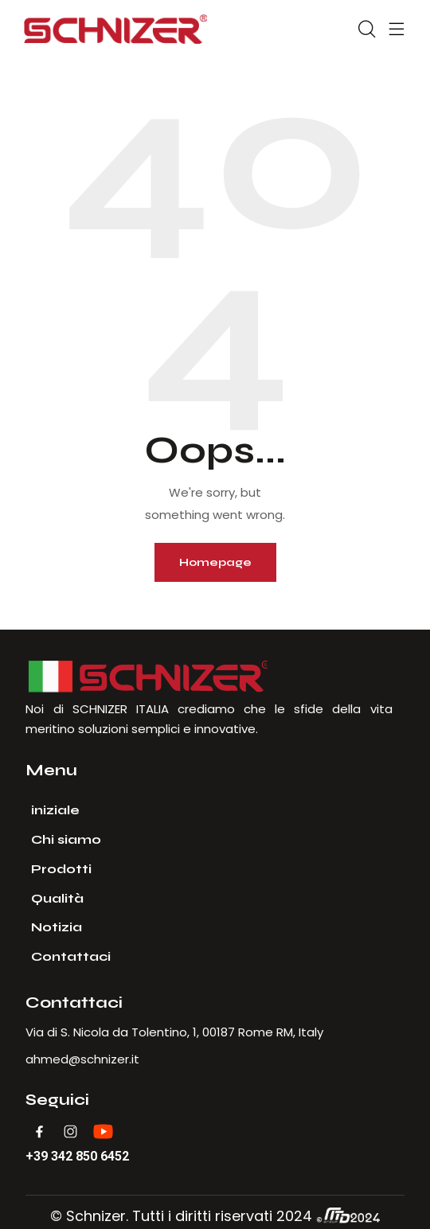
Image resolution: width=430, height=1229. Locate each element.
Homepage (215, 562)
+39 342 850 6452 (77, 1156)
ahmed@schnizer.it (82, 1059)
